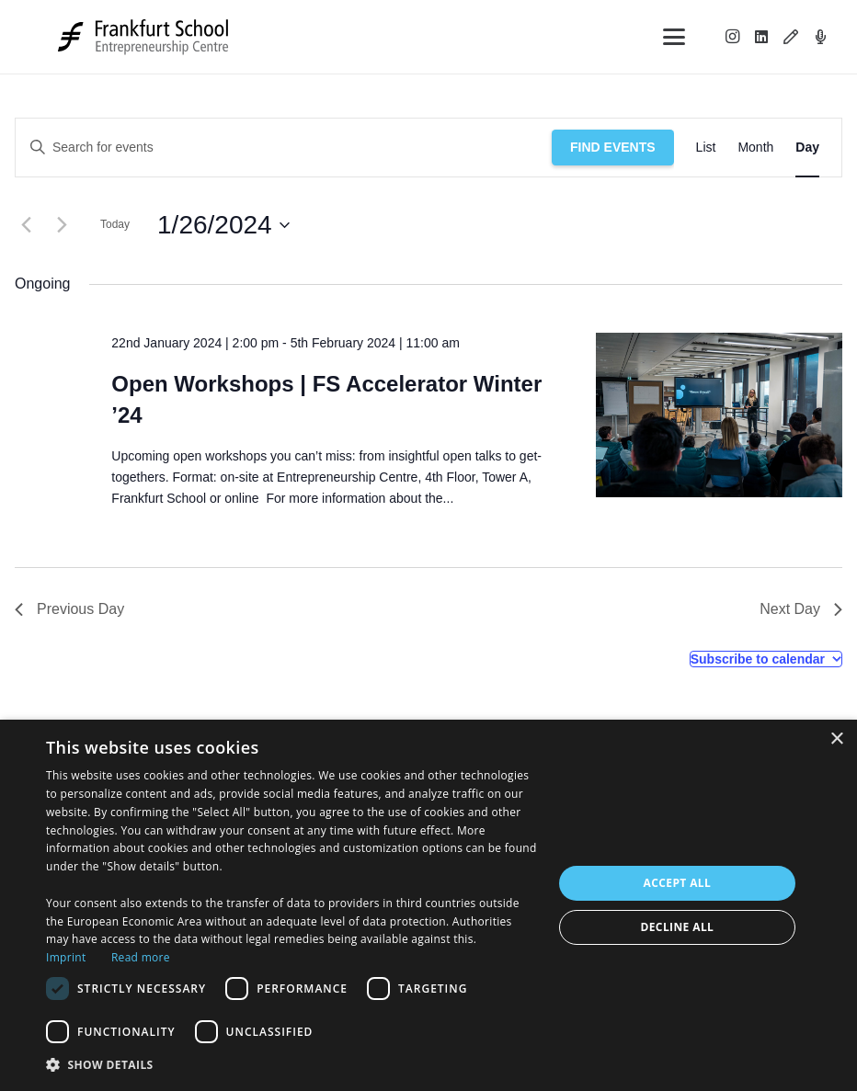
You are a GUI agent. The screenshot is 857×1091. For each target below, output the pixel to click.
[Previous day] (26, 225)
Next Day (801, 609)
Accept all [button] (678, 883)
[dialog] (428, 905)
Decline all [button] (677, 927)
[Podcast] (820, 36)
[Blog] (791, 36)
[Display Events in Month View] (755, 147)
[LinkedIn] (761, 36)
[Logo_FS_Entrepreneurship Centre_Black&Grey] (145, 37)
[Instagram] (732, 36)
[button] (674, 37)
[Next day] (62, 225)
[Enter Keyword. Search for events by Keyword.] (284, 147)
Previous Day (69, 609)
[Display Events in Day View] (807, 147)
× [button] (836, 739)
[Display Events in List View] (706, 147)
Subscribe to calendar (758, 659)
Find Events (613, 147)
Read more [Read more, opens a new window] (140, 957)
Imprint (66, 957)
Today (115, 224)
